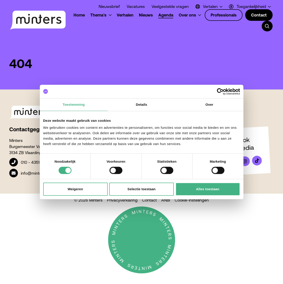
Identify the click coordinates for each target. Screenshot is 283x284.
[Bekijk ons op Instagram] (245, 161)
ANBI (165, 200)
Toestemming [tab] (74, 104)
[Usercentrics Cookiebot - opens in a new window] (220, 91)
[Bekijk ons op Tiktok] (257, 160)
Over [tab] (209, 104)
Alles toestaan (207, 189)
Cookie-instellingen (192, 200)
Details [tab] (141, 104)
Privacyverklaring (122, 200)
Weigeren (75, 189)
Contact (149, 200)
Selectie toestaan (141, 189)
